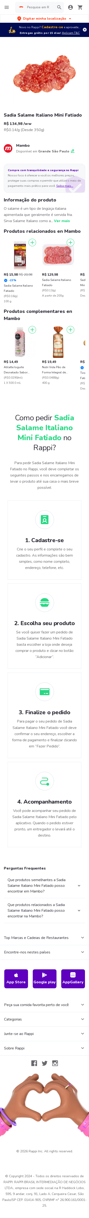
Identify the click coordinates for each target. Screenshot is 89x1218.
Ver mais (62, 221)
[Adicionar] (32, 242)
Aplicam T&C (71, 33)
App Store (16, 978)
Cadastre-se (52, 27)
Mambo (23, 145)
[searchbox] (39, 7)
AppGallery (73, 978)
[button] (44, 19)
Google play (44, 978)
